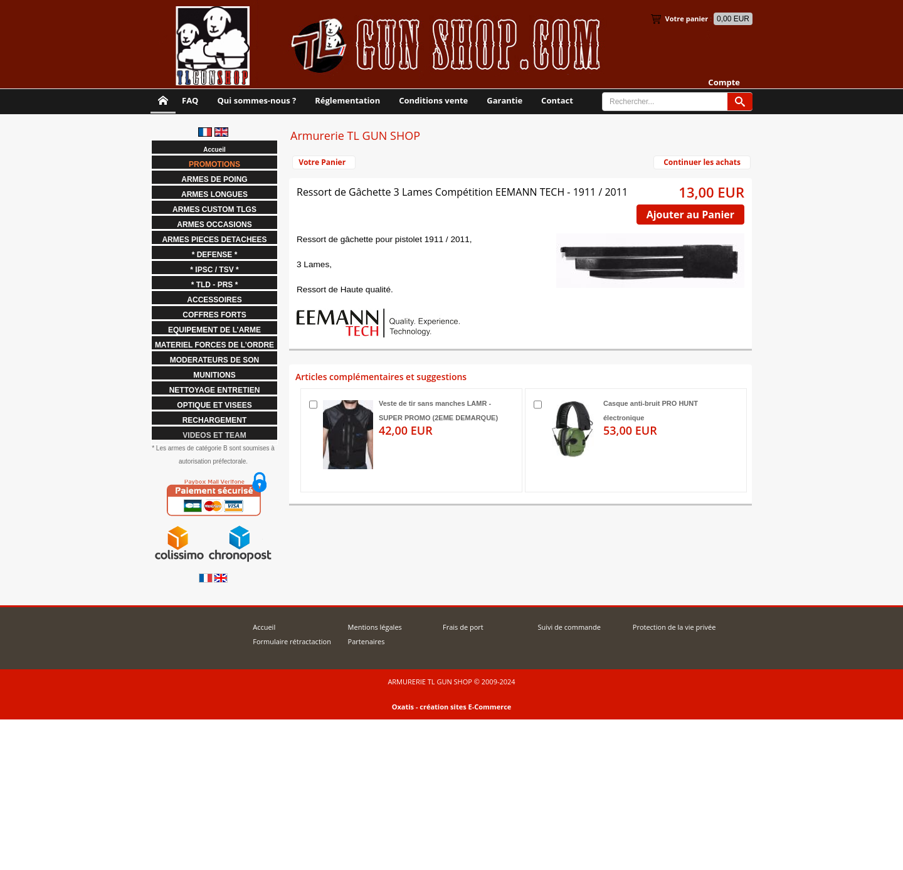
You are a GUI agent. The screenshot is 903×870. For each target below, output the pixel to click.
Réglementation (347, 100)
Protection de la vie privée (674, 627)
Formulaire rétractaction (292, 641)
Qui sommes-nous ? (256, 100)
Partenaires (366, 641)
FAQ (190, 100)
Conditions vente (433, 100)
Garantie (504, 100)
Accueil (264, 627)
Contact (557, 100)
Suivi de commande (568, 627)
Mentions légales (375, 627)
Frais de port (463, 627)
